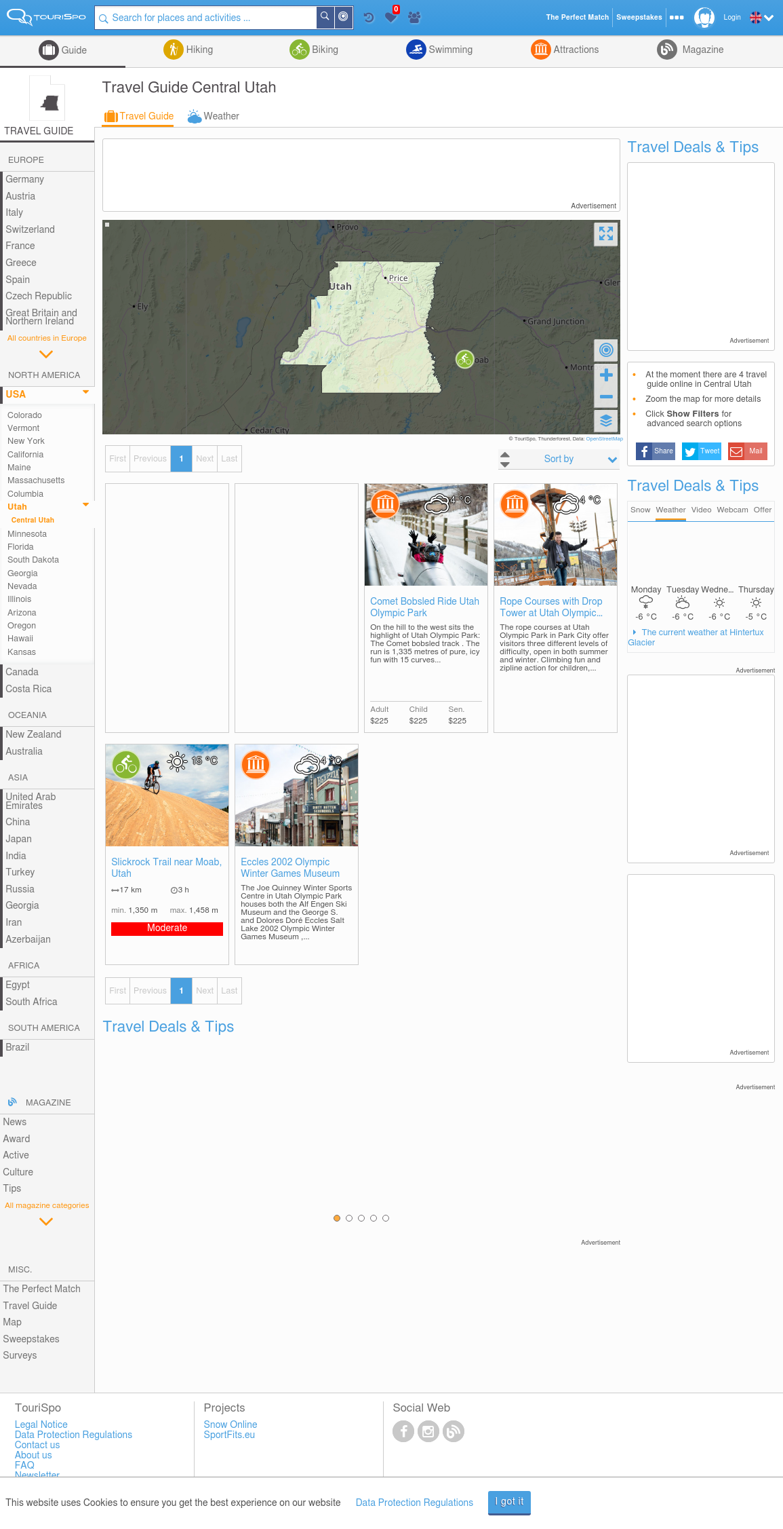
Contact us (37, 1445)
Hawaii (20, 639)
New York (26, 441)
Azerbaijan (28, 940)
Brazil (17, 1048)
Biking (324, 50)
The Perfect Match (42, 1289)
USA (15, 395)
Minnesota (27, 534)
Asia (18, 778)
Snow (640, 510)
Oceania (27, 715)
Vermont (23, 428)
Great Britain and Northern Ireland (41, 318)
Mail (756, 451)
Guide (73, 51)
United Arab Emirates (30, 802)
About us (33, 1455)
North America (44, 375)
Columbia (25, 494)
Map (12, 1322)
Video (701, 510)
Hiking (198, 50)
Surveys (20, 1356)
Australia (24, 752)
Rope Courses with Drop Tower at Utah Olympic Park (551, 608)
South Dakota (33, 560)
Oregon (21, 626)
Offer (763, 510)
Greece (21, 263)
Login (732, 17)
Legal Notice (41, 1425)
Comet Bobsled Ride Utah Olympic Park (424, 607)
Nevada (22, 586)
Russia (20, 889)
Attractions (575, 50)
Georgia (22, 573)
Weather (221, 116)
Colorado (24, 415)
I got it (509, 1502)
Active (16, 1155)
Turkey (20, 872)
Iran (13, 923)
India (15, 856)
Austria (20, 197)
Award (16, 1139)
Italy (14, 213)
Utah (17, 507)
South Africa (31, 1002)
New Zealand (33, 735)
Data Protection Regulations (415, 1503)
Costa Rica (28, 689)
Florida (20, 547)
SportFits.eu (230, 1435)
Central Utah (33, 520)
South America (44, 1028)
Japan (18, 839)
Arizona (22, 613)
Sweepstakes (31, 1339)
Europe (26, 160)
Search (333, 17)
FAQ (25, 1466)
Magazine (701, 50)
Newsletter (37, 1476)
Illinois (19, 599)
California (25, 455)
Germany (24, 180)
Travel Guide (146, 116)
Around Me (352, 19)
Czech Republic (38, 296)
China (17, 822)
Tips (12, 1189)
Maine (19, 468)
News (14, 1122)
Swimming (449, 50)
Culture (18, 1172)
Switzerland (30, 230)
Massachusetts (35, 480)
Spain (17, 280)
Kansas (21, 652)
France (20, 246)
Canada (22, 672)
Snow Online (231, 1425)
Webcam (732, 510)
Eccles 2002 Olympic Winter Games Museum (290, 868)
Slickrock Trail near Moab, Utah (166, 868)
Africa (23, 966)
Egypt (17, 985)
